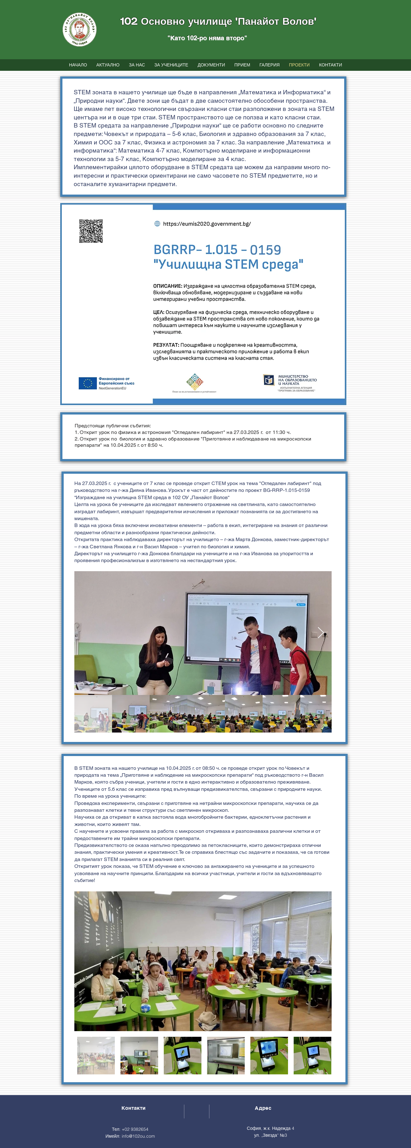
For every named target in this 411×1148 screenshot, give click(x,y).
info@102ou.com (138, 1136)
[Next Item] (320, 633)
